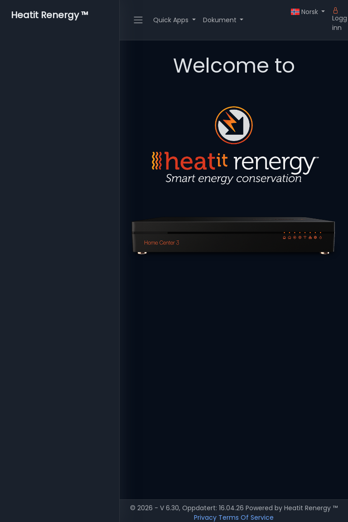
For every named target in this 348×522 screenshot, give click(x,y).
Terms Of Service (246, 517)
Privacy (205, 517)
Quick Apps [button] (171, 19)
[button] (308, 12)
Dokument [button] (220, 19)
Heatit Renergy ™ (49, 15)
